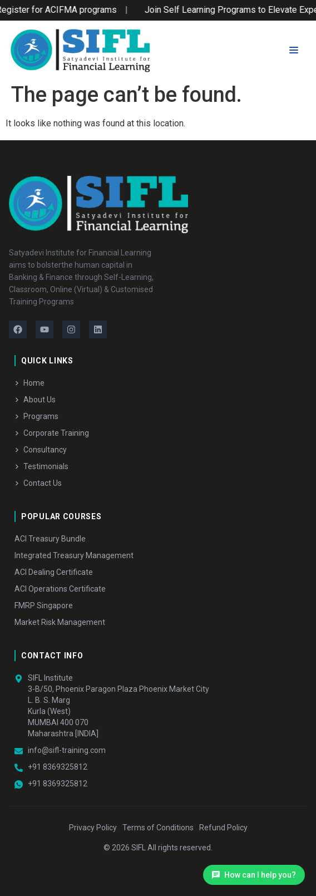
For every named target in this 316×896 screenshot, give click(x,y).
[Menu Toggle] (293, 50)
